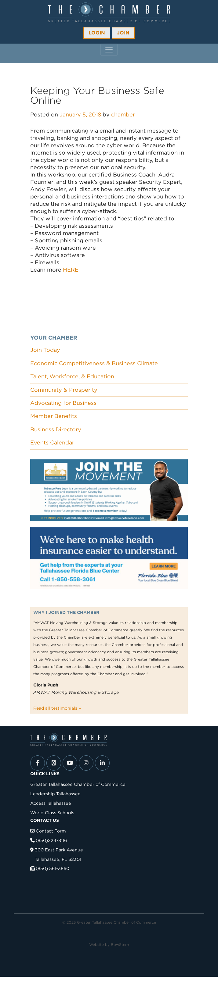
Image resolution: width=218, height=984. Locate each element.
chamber (123, 114)
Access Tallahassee (50, 803)
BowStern (120, 944)
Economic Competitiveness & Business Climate (94, 363)
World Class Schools (52, 812)
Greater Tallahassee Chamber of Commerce (77, 784)
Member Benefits (53, 416)
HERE (70, 269)
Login (97, 33)
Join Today (45, 350)
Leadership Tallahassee (55, 793)
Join (123, 33)
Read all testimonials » (57, 708)
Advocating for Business (63, 403)
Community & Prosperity (63, 390)
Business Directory (55, 429)
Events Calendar (52, 442)
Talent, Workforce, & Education (72, 376)
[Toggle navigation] (109, 50)
